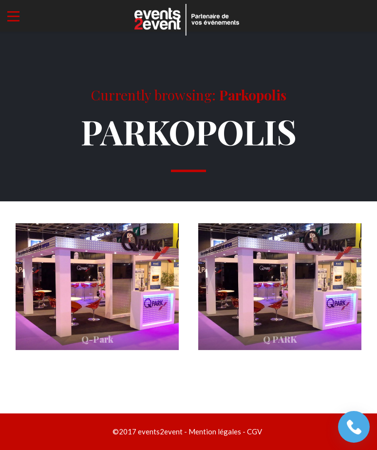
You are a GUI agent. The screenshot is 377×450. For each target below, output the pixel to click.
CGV (254, 431)
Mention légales (214, 431)
